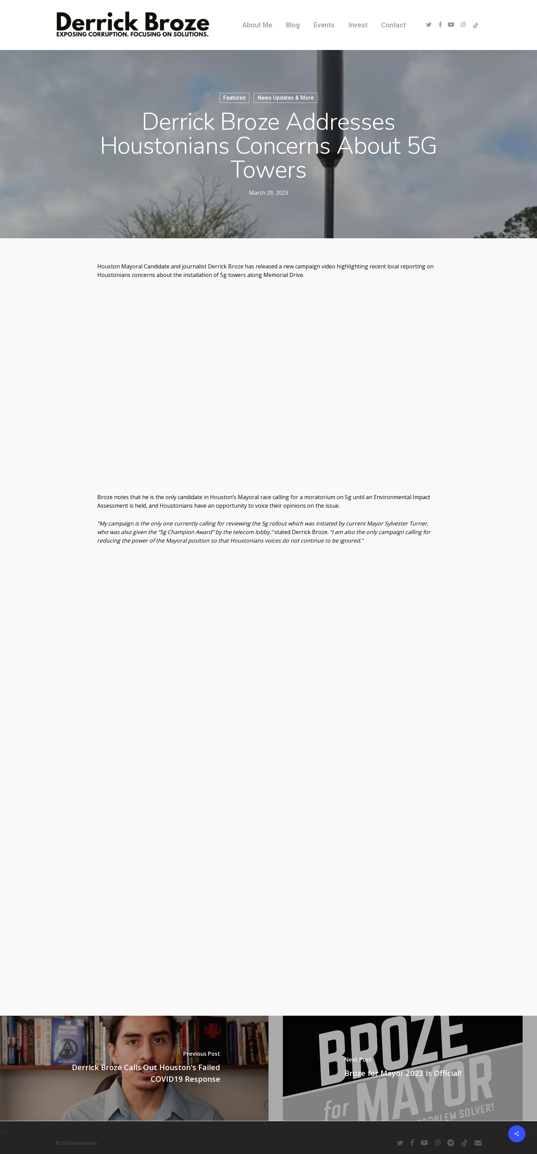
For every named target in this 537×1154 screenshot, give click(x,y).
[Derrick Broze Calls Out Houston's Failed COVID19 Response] (134, 1068)
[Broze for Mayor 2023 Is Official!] (402, 1068)
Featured (234, 97)
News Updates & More (286, 97)
